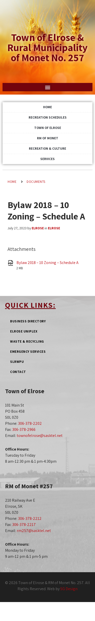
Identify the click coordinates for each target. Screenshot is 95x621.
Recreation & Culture (47, 148)
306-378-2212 (30, 518)
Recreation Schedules (48, 117)
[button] (47, 87)
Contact (18, 372)
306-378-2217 (24, 524)
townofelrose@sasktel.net (40, 435)
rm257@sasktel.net (34, 530)
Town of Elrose (47, 128)
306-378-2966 (23, 429)
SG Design (69, 588)
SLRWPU (17, 362)
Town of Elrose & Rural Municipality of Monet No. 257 (47, 47)
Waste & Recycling (27, 341)
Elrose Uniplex (23, 331)
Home (47, 107)
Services (47, 159)
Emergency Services (28, 351)
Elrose (38, 228)
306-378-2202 (30, 423)
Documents (36, 182)
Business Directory (28, 321)
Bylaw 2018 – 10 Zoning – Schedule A (47, 262)
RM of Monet (47, 138)
